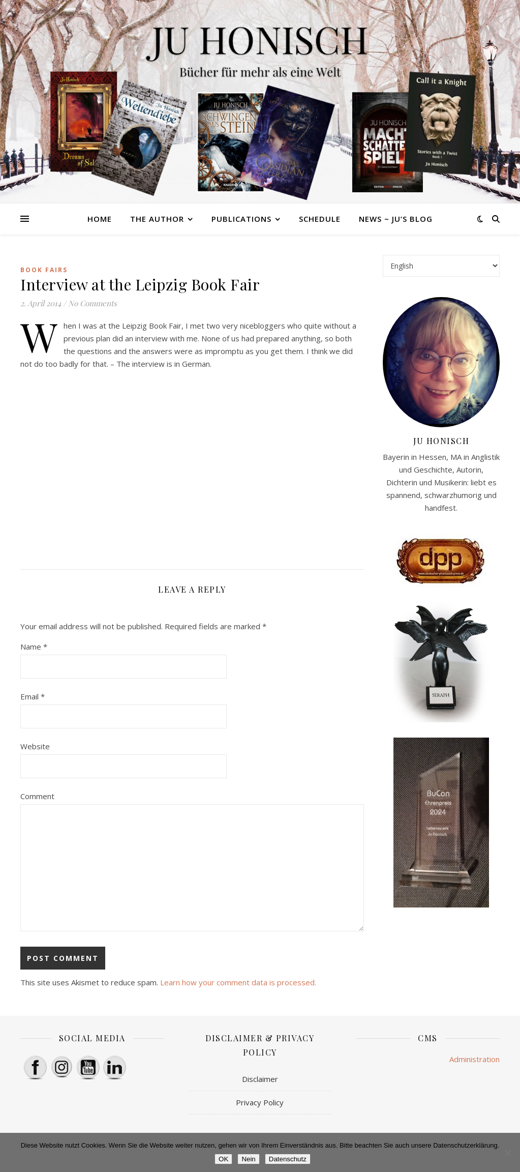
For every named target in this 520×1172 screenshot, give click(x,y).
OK (223, 1159)
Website (35, 746)
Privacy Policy (260, 1102)
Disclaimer (260, 1079)
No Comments (92, 303)
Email (32, 696)
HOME (99, 219)
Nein (248, 1159)
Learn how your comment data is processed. (238, 982)
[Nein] (507, 1153)
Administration (474, 1059)
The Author (157, 219)
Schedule (320, 219)
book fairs (44, 270)
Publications (241, 219)
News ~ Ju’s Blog (396, 219)
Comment (37, 796)
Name (33, 646)
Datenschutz (288, 1159)
